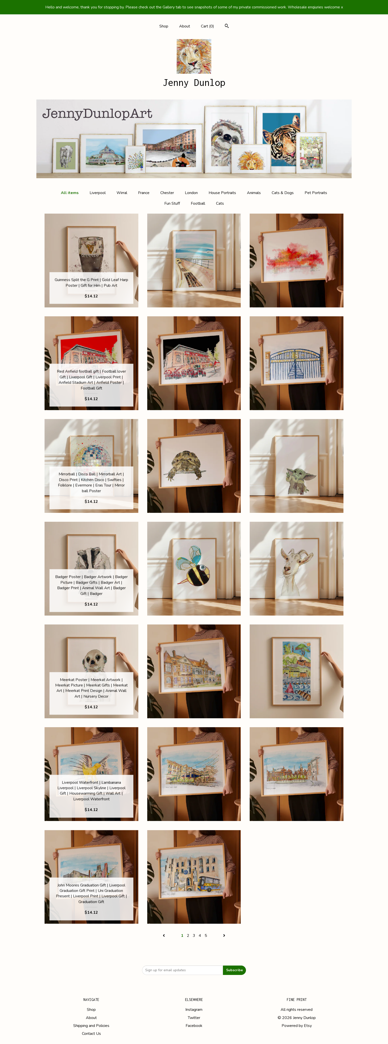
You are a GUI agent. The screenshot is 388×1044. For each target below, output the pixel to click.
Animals (254, 193)
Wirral (122, 193)
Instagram (193, 1009)
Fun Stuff (172, 203)
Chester (167, 193)
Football (198, 203)
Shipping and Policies (91, 1025)
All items (70, 193)
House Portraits (222, 193)
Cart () (207, 26)
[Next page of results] (224, 935)
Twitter (194, 1017)
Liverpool (98, 193)
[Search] (227, 26)
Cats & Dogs (283, 193)
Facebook (194, 1025)
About (184, 26)
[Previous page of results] (164, 935)
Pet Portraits (316, 193)
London (191, 193)
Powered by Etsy (297, 1025)
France (143, 193)
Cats (220, 203)
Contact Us (91, 1033)
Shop (163, 26)
